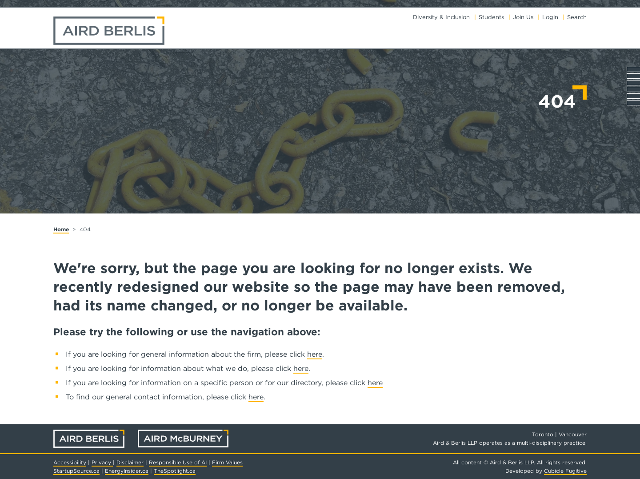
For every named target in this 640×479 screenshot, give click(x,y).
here (314, 354)
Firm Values (227, 462)
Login (550, 17)
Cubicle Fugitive (565, 470)
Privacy (102, 462)
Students (491, 17)
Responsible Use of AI (178, 462)
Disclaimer (130, 462)
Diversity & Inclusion (441, 17)
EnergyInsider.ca (126, 470)
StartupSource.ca (76, 470)
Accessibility (69, 462)
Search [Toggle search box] (577, 17)
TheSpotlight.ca (175, 470)
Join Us (523, 17)
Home (61, 229)
